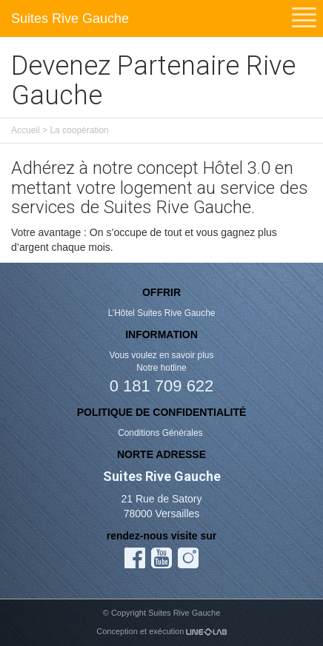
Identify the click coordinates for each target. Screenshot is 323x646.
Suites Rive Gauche (70, 18)
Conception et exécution (161, 631)
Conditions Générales (161, 433)
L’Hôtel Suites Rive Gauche (162, 313)
